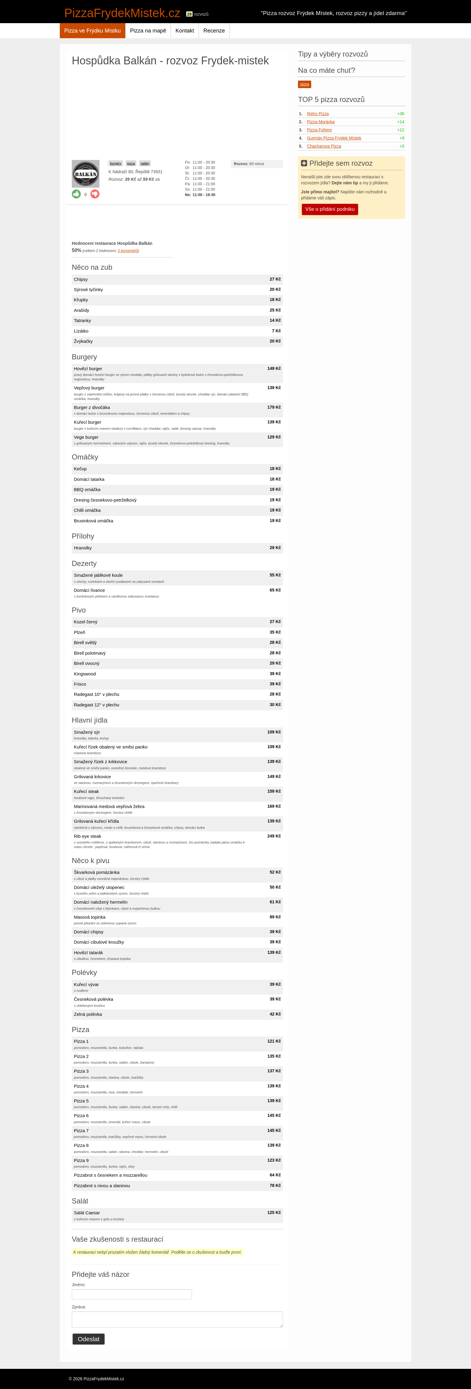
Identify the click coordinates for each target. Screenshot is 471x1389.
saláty (145, 163)
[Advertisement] (177, 112)
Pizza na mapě (148, 31)
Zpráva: (79, 1306)
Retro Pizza (318, 113)
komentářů (128, 251)
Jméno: (79, 1284)
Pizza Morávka (321, 121)
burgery (115, 163)
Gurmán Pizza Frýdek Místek (334, 138)
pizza (131, 163)
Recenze (214, 31)
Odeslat (88, 1338)
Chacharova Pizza (324, 146)
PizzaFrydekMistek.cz (122, 13)
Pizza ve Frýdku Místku (92, 31)
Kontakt (184, 31)
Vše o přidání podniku (329, 209)
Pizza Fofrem (319, 130)
